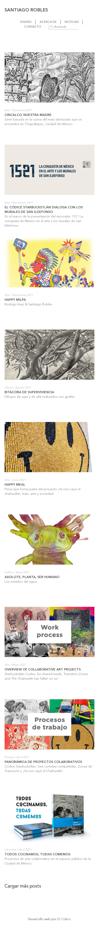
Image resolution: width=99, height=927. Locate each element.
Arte (7, 110)
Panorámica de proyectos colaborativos (43, 762)
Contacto (32, 26)
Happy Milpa (15, 299)
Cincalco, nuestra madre (28, 115)
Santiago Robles (26, 10)
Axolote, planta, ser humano (32, 577)
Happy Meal (15, 484)
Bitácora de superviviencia (29, 392)
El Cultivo (64, 919)
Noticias (72, 22)
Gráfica (9, 572)
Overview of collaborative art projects (43, 669)
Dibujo (9, 387)
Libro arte (10, 849)
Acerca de (48, 22)
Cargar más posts (23, 886)
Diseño (26, 22)
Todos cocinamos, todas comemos (37, 854)
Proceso (9, 757)
